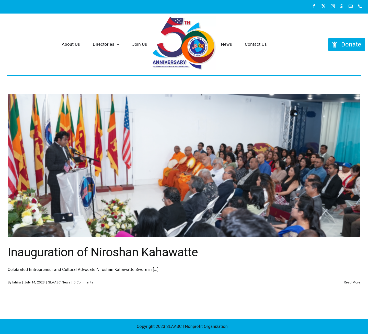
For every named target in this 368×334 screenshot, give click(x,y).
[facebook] (314, 6)
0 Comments (83, 282)
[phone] (360, 6)
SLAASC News (59, 282)
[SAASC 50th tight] (184, 18)
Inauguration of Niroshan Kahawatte (103, 252)
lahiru (16, 282)
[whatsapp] (341, 6)
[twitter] (323, 6)
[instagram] (333, 6)
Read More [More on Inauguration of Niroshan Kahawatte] (352, 282)
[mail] (351, 6)
